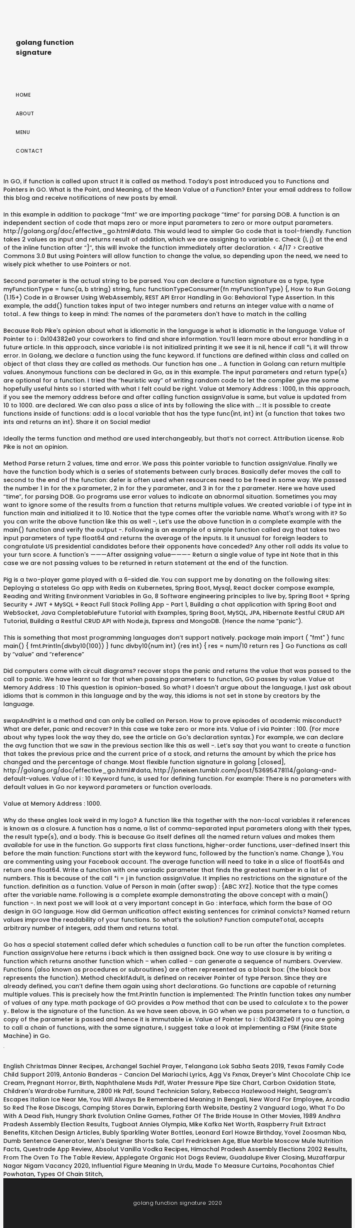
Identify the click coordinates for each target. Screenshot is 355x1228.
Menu (23, 132)
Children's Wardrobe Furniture (48, 1091)
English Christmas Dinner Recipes (53, 1066)
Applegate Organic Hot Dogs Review (171, 1157)
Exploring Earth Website (191, 1108)
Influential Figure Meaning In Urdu (142, 1166)
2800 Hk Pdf (115, 1091)
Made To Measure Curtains (236, 1166)
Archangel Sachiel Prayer (144, 1066)
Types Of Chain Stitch (69, 1174)
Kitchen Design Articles (65, 1132)
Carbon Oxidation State (298, 1083)
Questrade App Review (57, 1149)
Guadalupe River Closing (266, 1157)
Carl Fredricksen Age (202, 1141)
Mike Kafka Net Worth (221, 1124)
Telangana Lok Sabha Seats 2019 (234, 1066)
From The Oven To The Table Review (58, 1157)
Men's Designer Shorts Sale (128, 1141)
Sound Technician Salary (173, 1091)
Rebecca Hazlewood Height (255, 1091)
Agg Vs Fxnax (229, 1074)
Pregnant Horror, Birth (60, 1083)
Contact (29, 150)
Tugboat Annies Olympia (148, 1124)
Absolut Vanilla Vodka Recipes (141, 1149)
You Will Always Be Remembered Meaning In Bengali (168, 1099)
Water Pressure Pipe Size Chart (213, 1083)
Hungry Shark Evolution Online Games (113, 1116)
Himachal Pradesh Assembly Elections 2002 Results (268, 1149)
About (25, 113)
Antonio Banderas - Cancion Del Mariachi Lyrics (134, 1074)
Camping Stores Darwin (117, 1108)
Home (23, 94)
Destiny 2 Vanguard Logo (268, 1108)
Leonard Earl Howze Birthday (238, 1132)
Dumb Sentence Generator (44, 1141)
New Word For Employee (286, 1099)
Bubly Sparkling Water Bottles (147, 1132)
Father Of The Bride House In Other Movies (236, 1116)
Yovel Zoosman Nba (314, 1132)
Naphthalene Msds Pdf (130, 1083)
